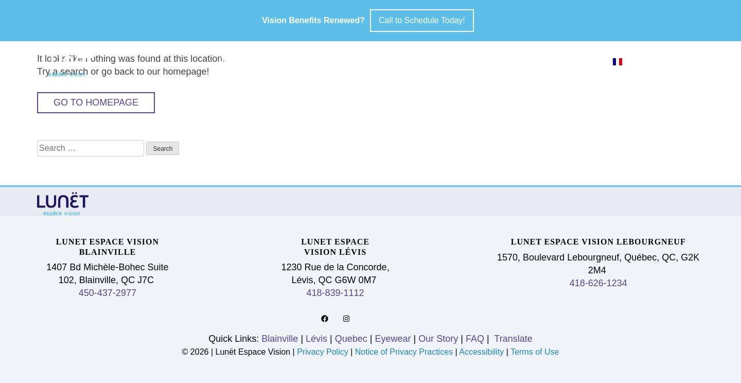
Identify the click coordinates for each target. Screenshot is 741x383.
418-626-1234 (598, 283)
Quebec (375, 61)
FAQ (585, 61)
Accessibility (481, 351)
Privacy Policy (323, 351)
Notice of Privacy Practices (404, 351)
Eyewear (444, 61)
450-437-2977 (107, 293)
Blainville (252, 61)
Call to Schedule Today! (422, 20)
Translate (512, 339)
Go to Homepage (96, 102)
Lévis (319, 61)
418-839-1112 (335, 293)
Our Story (523, 61)
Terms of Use (534, 351)
